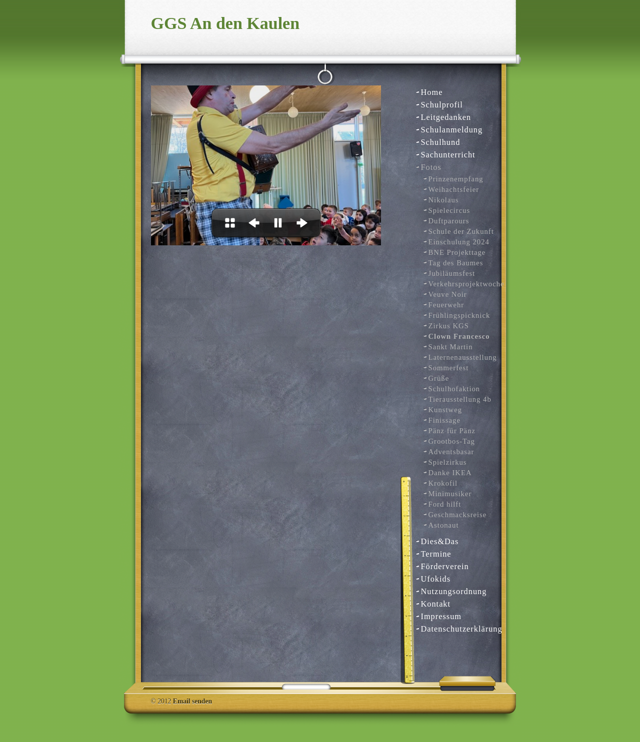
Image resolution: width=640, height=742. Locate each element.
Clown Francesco (459, 336)
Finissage (444, 420)
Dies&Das (440, 541)
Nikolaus (443, 200)
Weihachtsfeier (454, 189)
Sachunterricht (448, 154)
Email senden (192, 701)
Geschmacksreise (457, 515)
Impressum (441, 616)
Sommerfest (448, 368)
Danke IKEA (450, 473)
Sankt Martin (450, 347)
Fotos (431, 167)
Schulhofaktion (454, 389)
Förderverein (445, 566)
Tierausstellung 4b (460, 399)
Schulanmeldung (452, 129)
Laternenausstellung (461, 357)
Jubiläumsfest (452, 273)
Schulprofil (442, 104)
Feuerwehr (446, 305)
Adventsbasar (451, 452)
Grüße (439, 378)
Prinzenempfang (456, 179)
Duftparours (449, 221)
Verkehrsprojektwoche (461, 284)
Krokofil (443, 483)
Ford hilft (445, 504)
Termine (436, 554)
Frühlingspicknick (459, 315)
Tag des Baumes (456, 263)
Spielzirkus (447, 462)
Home (432, 92)
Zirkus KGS (448, 326)
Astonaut (443, 525)
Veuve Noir (447, 294)
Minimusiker (450, 494)
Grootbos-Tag (451, 441)
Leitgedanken (446, 117)
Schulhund (440, 142)
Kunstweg (445, 410)
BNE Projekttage (457, 252)
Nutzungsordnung (454, 591)
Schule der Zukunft (461, 231)
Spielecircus (449, 210)
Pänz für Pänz (452, 431)
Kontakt (436, 604)
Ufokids (436, 579)
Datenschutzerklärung (457, 629)
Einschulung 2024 (459, 242)
